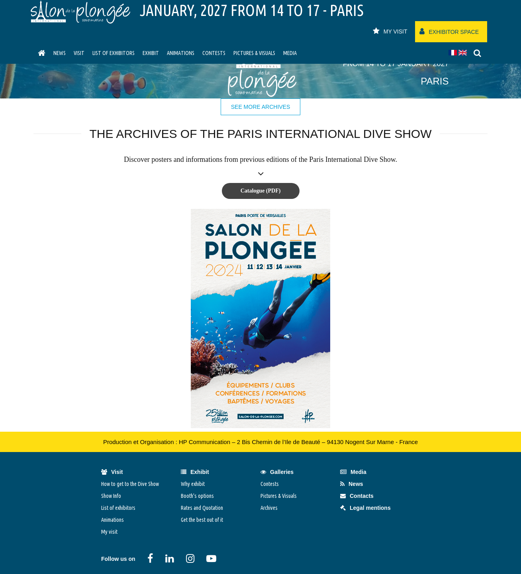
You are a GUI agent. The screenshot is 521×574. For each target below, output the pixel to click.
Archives (269, 508)
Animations (180, 53)
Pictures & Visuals (254, 53)
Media (290, 53)
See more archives (260, 107)
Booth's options (197, 496)
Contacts (357, 496)
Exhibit (151, 53)
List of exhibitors (113, 53)
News (59, 53)
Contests (213, 53)
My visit (109, 532)
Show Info (111, 496)
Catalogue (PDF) (261, 191)
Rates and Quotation (202, 508)
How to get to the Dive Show (130, 484)
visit (79, 53)
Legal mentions (365, 508)
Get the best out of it (202, 520)
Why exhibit (193, 484)
